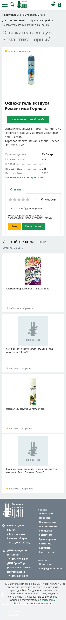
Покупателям (47, 522)
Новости (44, 517)
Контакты (45, 547)
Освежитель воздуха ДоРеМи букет (25, 408)
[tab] (15, 189)
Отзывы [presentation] (15, 189)
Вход (14, 226)
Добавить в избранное (18, 50)
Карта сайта (46, 552)
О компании (47, 513)
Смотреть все (12, 247)
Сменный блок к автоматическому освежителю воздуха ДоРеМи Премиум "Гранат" (31, 470)
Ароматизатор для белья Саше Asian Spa (27, 288)
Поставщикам (48, 526)
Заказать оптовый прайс (28, 119)
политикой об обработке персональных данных (34, 601)
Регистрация (33, 226)
